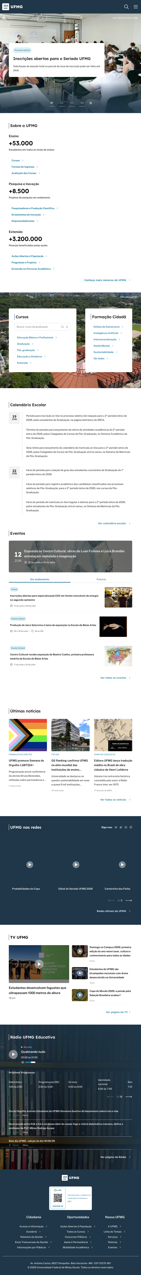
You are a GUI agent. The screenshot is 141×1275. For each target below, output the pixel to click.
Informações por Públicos (31, 1247)
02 (61, 102)
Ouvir (14, 1115)
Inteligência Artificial (108, 333)
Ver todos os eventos (115, 677)
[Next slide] (128, 900)
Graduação (25, 343)
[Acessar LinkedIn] (130, 827)
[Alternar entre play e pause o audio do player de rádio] (13, 1054)
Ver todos (101, 358)
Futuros (101, 579)
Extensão (24, 362)
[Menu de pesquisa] (126, 7)
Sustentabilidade (105, 352)
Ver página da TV (118, 1012)
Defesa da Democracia (108, 326)
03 (72, 102)
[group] (30, 864)
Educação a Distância (31, 356)
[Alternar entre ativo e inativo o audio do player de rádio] (22, 1062)
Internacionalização (107, 339)
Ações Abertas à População (76, 1226)
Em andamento (39, 579)
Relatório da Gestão (31, 1236)
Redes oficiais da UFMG (114, 911)
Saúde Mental (103, 345)
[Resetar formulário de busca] (67, 326)
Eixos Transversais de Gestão (31, 1242)
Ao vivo (26, 1047)
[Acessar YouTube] (125, 827)
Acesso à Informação (32, 1226)
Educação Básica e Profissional (37, 337)
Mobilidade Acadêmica (76, 1247)
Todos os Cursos (76, 1231)
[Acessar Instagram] (116, 827)
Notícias (112, 1242)
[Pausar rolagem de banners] (90, 103)
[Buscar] (62, 326)
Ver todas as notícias (115, 799)
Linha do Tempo (113, 1231)
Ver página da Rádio (115, 1157)
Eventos (112, 1247)
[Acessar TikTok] (121, 827)
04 (82, 102)
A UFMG (112, 1226)
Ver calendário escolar (114, 523)
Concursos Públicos (76, 1236)
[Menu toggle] (136, 7)
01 (52, 102)
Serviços (113, 1236)
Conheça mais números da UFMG (107, 280)
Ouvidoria (31, 1231)
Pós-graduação (28, 350)
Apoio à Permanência (76, 1242)
